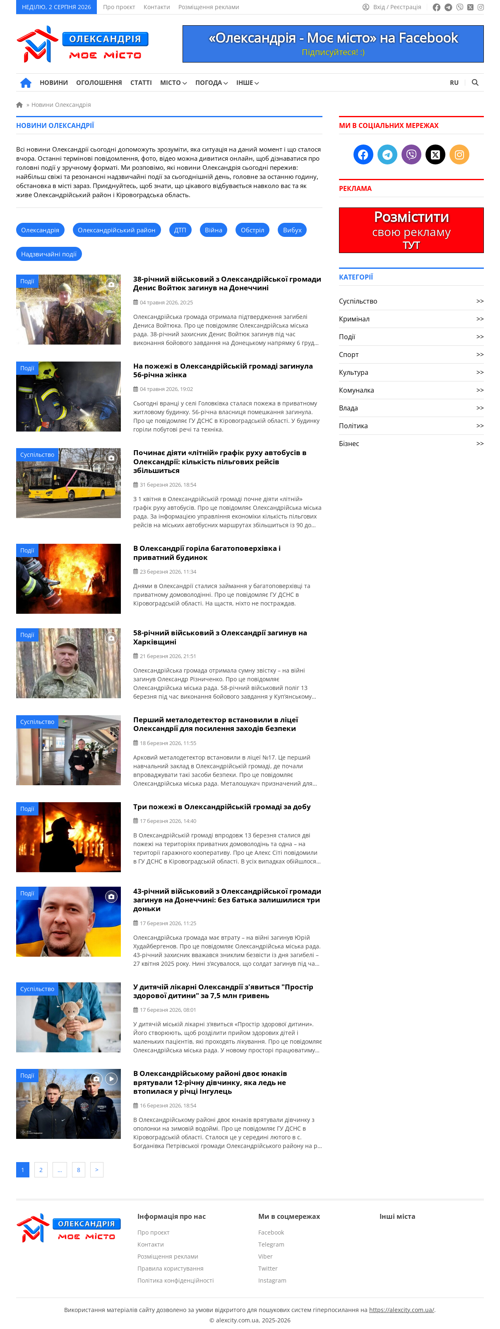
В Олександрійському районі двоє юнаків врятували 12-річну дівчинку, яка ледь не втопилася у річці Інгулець (210, 1079)
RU (454, 82)
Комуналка (411, 390)
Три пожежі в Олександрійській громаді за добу (222, 805)
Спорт (411, 354)
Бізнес (411, 444)
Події (27, 281)
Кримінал (411, 319)
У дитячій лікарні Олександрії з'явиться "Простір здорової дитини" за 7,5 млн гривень (223, 989)
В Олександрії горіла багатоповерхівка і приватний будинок (207, 552)
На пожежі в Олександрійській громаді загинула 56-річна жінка (223, 370)
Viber (265, 1253)
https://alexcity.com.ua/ (401, 1306)
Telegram (271, 1241)
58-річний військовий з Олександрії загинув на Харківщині (220, 636)
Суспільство (37, 454)
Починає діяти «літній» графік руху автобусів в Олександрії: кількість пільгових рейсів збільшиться (220, 460)
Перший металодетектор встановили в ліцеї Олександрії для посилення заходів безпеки (215, 723)
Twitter (268, 1265)
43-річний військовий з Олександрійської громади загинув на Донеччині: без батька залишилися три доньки (227, 898)
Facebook (271, 1229)
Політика (411, 426)
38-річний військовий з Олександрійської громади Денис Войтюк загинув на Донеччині (227, 283)
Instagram (272, 1277)
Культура (411, 372)
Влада (411, 408)
